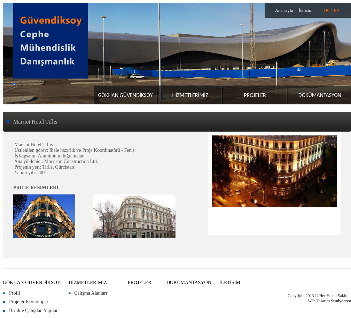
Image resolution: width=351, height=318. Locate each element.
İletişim (306, 10)
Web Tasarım (319, 300)
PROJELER (255, 95)
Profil (14, 293)
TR (326, 10)
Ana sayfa (284, 10)
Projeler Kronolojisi (28, 301)
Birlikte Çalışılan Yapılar (33, 310)
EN (337, 10)
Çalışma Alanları (90, 293)
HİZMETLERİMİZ (190, 95)
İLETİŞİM (229, 282)
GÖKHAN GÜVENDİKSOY (125, 95)
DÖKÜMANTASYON (319, 95)
